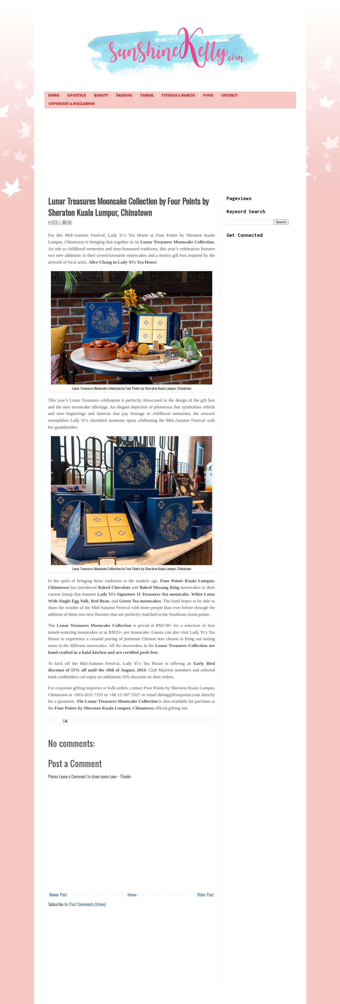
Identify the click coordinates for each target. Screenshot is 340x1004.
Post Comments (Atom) (87, 904)
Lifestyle (76, 96)
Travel (147, 96)
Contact (229, 96)
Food (208, 96)
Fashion (124, 96)
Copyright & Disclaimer (71, 104)
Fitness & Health (178, 96)
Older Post (205, 895)
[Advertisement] (170, 151)
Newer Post (58, 895)
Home (53, 96)
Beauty (101, 96)
